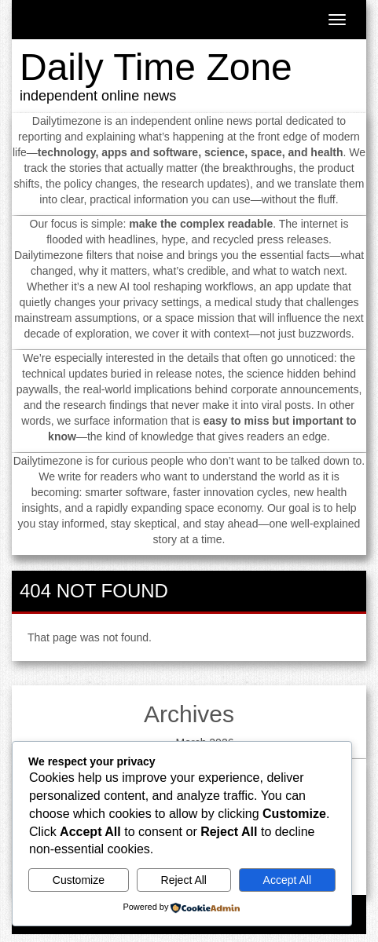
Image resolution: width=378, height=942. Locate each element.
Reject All (184, 880)
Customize (79, 880)
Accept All (287, 880)
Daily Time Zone (156, 67)
